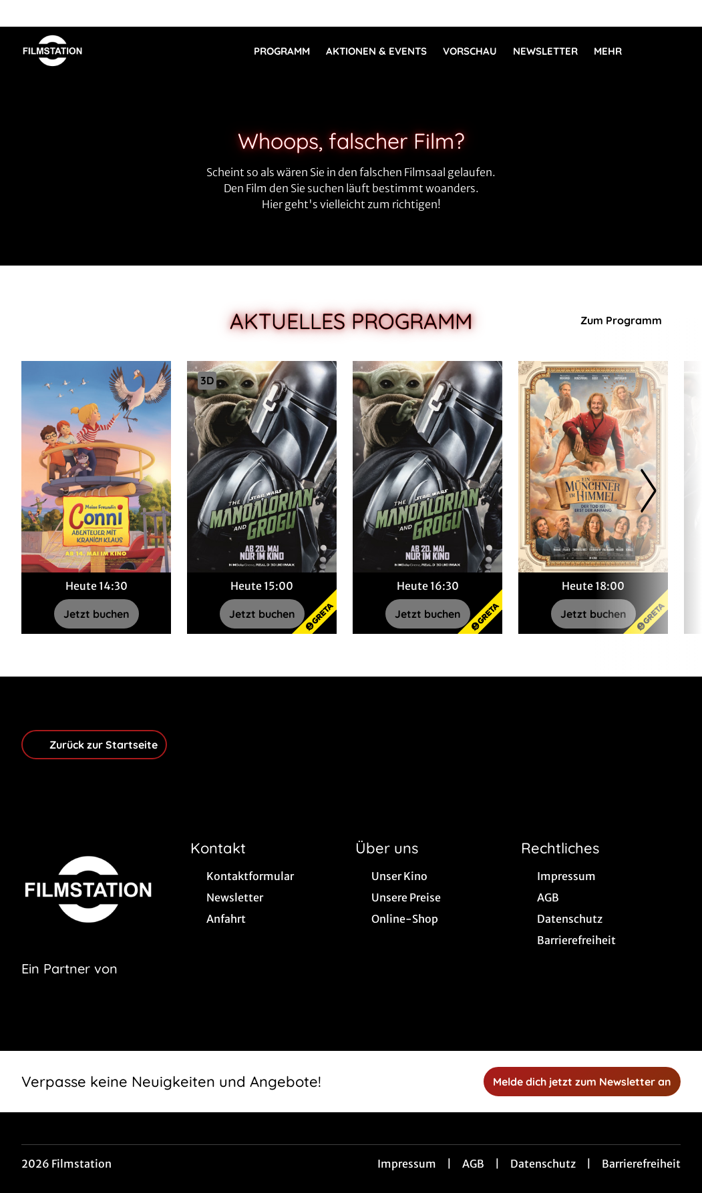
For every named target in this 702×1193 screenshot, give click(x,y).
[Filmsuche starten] (667, 50)
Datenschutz (543, 1163)
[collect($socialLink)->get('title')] (24, 13)
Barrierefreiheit (641, 1163)
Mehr (616, 51)
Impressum (406, 1163)
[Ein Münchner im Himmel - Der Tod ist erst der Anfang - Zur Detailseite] (593, 466)
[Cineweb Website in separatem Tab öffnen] (69, 985)
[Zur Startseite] (114, 50)
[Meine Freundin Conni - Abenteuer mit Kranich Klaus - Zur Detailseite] (96, 466)
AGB (473, 1163)
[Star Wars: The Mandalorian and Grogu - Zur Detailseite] (262, 466)
